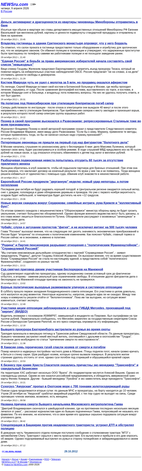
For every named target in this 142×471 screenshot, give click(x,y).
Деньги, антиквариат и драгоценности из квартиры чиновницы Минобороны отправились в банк (69, 23)
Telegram (56, 459)
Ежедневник (35, 459)
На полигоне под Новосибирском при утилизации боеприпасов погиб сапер (57, 103)
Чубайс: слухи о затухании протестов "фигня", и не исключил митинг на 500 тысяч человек (69, 227)
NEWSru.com (14, 4)
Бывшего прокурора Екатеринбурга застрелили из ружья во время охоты (55, 329)
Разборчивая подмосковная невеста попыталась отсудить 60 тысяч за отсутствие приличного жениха (62, 162)
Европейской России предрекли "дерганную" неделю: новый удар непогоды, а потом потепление (65, 183)
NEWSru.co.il (8, 462)
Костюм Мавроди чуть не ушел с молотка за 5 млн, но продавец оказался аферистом (64, 82)
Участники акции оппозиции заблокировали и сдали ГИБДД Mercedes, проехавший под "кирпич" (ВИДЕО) (65, 309)
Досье (15, 459)
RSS (46, 459)
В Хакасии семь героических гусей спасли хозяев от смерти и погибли (53, 347)
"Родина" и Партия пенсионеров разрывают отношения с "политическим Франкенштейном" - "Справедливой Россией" (70, 246)
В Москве (23, 462)
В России (6, 11)
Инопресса (36, 462)
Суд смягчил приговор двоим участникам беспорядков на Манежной (52, 269)
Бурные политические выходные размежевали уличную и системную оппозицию (61, 287)
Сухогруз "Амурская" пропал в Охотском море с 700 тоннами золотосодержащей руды (65, 386)
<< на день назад (11, 451)
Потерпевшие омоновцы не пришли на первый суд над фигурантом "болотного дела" (65, 142)
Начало (6, 459)
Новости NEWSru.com (16, 464)
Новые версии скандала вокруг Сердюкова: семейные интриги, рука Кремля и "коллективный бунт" (71, 204)
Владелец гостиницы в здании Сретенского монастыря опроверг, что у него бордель (64, 43)
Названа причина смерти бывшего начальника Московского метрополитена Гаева (62, 404)
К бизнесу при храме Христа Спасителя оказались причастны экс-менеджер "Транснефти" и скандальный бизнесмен (69, 366)
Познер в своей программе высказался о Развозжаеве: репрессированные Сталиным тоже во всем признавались (71, 122)
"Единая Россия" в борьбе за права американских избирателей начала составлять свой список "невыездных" (66, 62)
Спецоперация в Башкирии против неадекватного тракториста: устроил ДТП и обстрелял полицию (67, 426)
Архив (24, 459)
